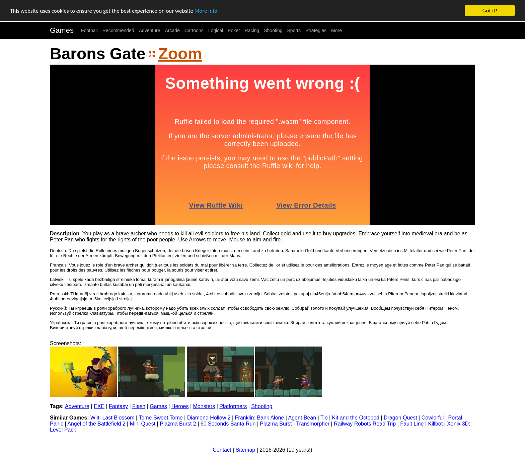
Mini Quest (142, 424)
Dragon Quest (400, 418)
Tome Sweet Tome (160, 418)
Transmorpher (312, 424)
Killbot (435, 424)
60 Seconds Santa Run (228, 424)
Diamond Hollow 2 (209, 418)
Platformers (233, 406)
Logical (215, 30)
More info (206, 10)
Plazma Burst (276, 424)
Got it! (489, 10)
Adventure (149, 30)
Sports (294, 30)
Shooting (273, 30)
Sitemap (245, 450)
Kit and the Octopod (355, 418)
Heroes (180, 406)
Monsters (204, 406)
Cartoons (194, 30)
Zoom (180, 54)
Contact (222, 450)
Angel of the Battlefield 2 (96, 424)
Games (62, 30)
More (336, 30)
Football (89, 30)
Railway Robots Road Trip (365, 424)
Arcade (172, 30)
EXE (99, 406)
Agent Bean (302, 418)
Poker (234, 30)
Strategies (315, 30)
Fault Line (412, 424)
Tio (324, 418)
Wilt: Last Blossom (112, 418)
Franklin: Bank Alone (259, 418)
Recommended (118, 30)
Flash (138, 406)
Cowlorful (433, 418)
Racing (252, 30)
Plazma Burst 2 (178, 424)
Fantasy (118, 406)
